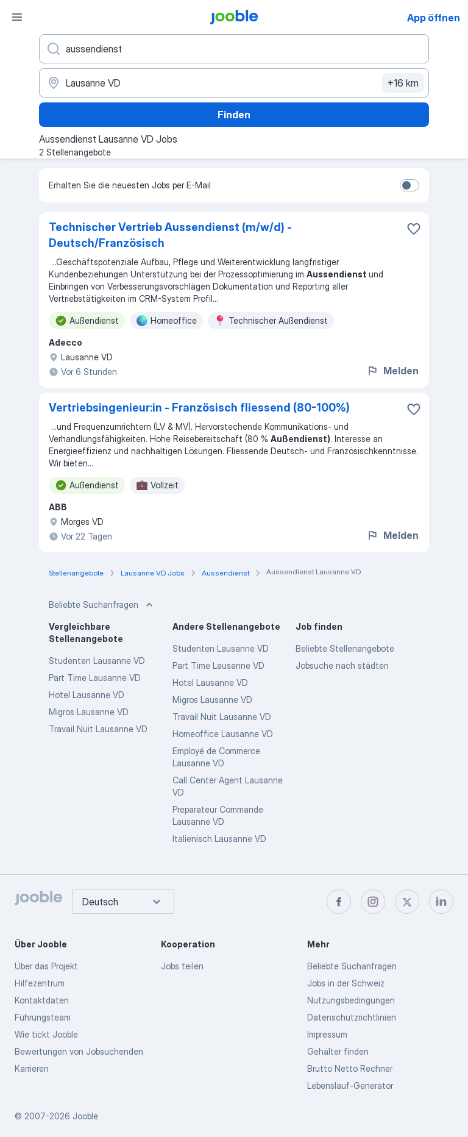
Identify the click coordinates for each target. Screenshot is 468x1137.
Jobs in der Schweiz (346, 983)
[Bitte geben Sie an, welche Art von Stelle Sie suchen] (234, 48)
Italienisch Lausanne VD (219, 838)
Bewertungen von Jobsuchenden (79, 1051)
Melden (392, 371)
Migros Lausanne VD (89, 712)
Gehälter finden (338, 1051)
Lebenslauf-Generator (350, 1085)
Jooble (85, 1116)
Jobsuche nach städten (342, 665)
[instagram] (373, 901)
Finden (234, 115)
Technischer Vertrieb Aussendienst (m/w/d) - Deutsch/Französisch (170, 235)
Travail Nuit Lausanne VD (98, 729)
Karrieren (32, 1068)
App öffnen (433, 18)
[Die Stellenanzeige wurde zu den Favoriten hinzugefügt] (414, 228)
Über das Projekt (46, 966)
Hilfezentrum (40, 983)
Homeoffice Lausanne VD (222, 734)
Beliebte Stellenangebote (345, 648)
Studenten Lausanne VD (97, 660)
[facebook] (339, 901)
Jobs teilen (182, 966)
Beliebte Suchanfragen (352, 966)
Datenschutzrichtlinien (351, 1017)
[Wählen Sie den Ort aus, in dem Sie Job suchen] (234, 83)
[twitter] (407, 901)
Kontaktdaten (42, 1000)
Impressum (327, 1034)
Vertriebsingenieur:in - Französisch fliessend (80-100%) (199, 407)
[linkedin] (441, 901)
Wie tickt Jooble (46, 1034)
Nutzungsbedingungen (351, 1000)
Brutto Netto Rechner (349, 1068)
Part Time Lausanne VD (95, 677)
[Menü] (17, 17)
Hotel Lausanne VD (86, 695)
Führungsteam (43, 1017)
